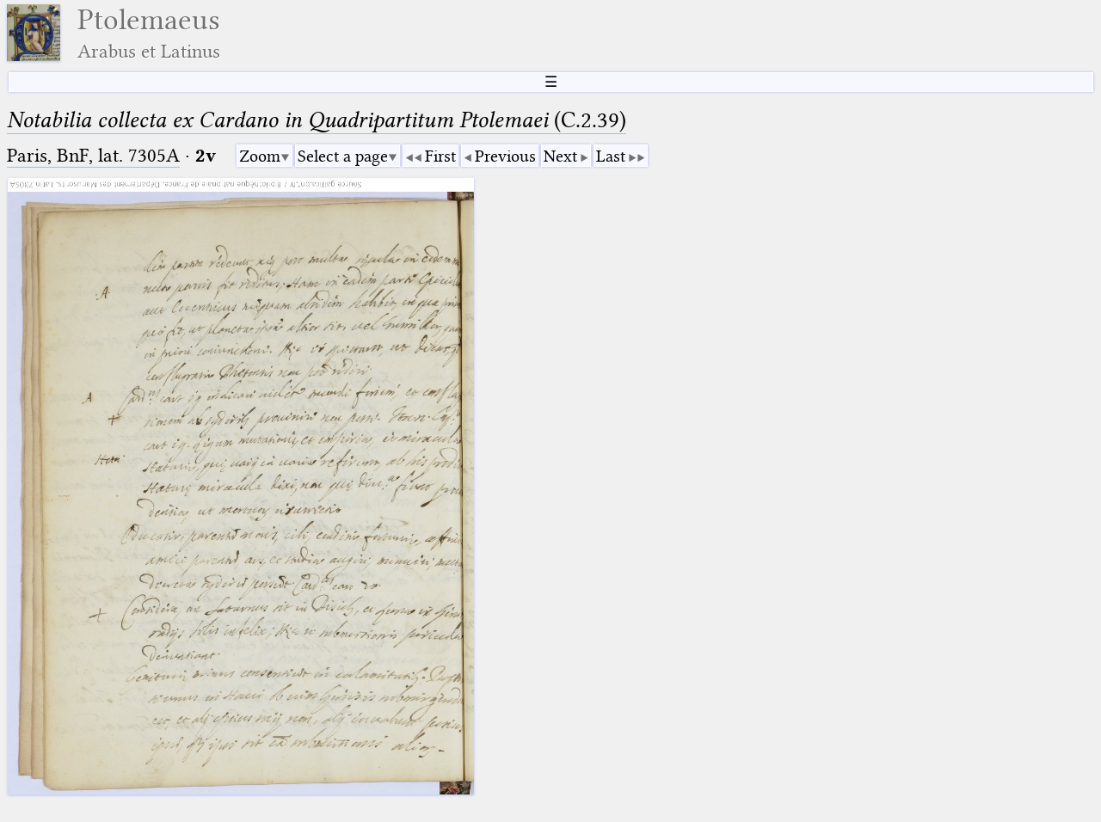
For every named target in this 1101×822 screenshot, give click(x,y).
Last (610, 156)
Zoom (259, 156)
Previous (505, 156)
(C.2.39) (316, 120)
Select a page (343, 156)
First (440, 156)
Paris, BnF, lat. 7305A (93, 155)
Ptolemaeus (148, 33)
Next (560, 156)
